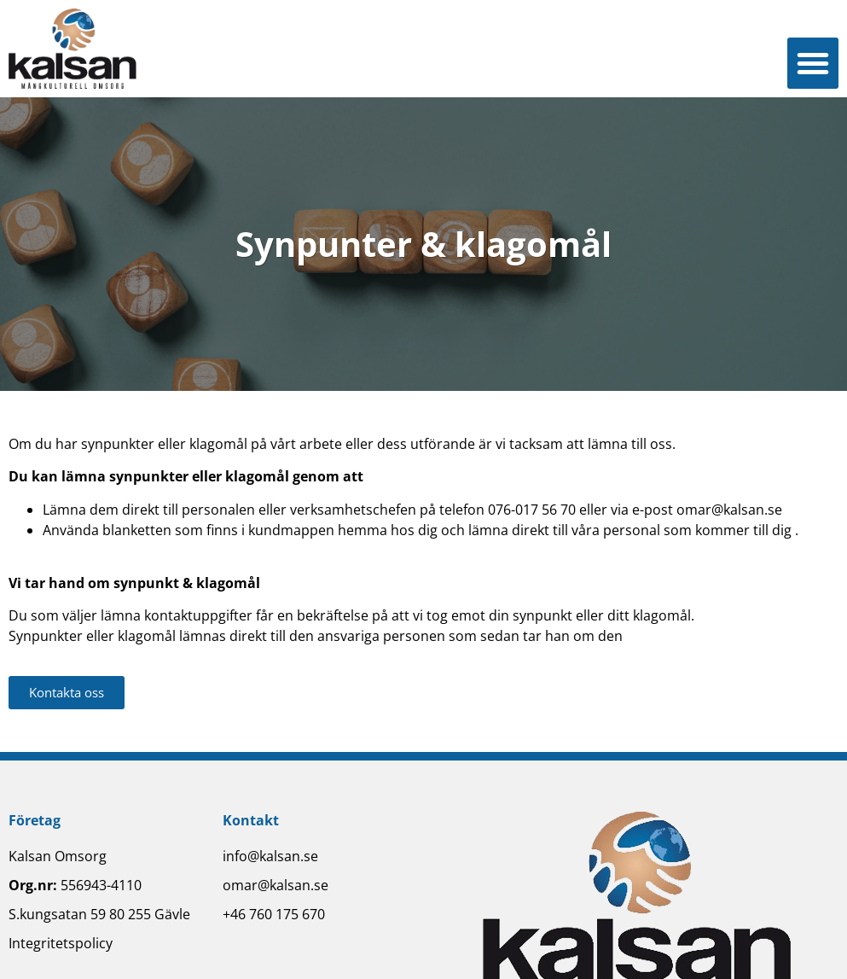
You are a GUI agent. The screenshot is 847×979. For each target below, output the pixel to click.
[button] (812, 63)
